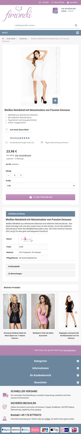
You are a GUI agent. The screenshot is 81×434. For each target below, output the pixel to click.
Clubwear (23, 39)
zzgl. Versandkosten (23, 155)
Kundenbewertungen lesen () (22, 142)
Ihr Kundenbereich (40, 375)
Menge (8, 171)
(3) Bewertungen (15, 274)
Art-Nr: (9, 164)
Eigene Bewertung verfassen (56, 142)
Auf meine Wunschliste (19, 130)
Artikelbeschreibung (16, 214)
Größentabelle (14, 266)
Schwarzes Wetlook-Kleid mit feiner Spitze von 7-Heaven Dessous (15, 335)
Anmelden (73, 2)
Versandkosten (69, 350)
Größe (8, 181)
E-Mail (47, 419)
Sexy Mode (11, 39)
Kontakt (45, 2)
